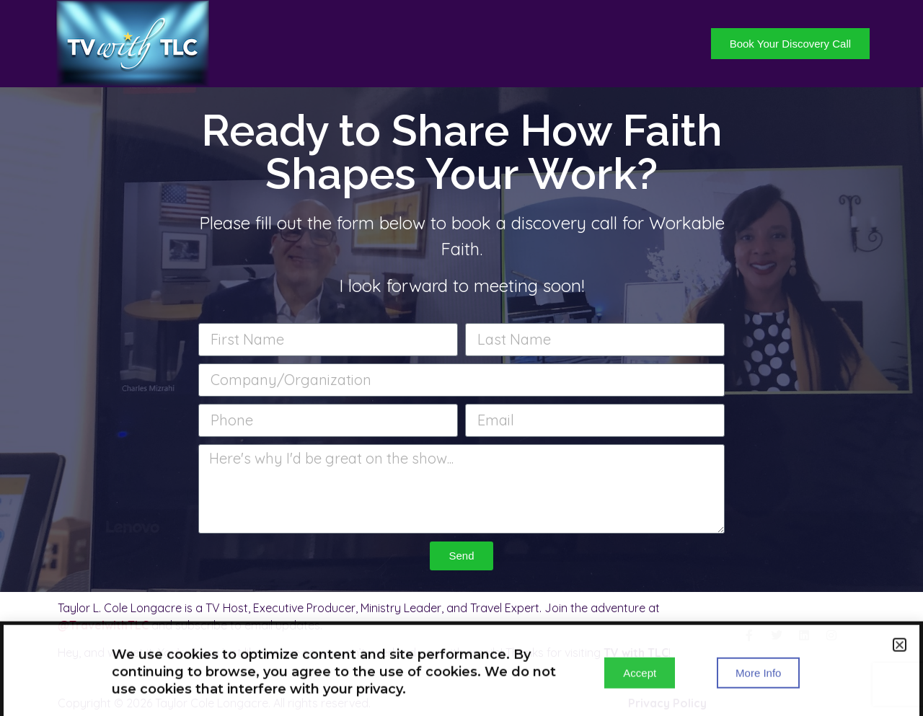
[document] (461, 358)
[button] (899, 649)
